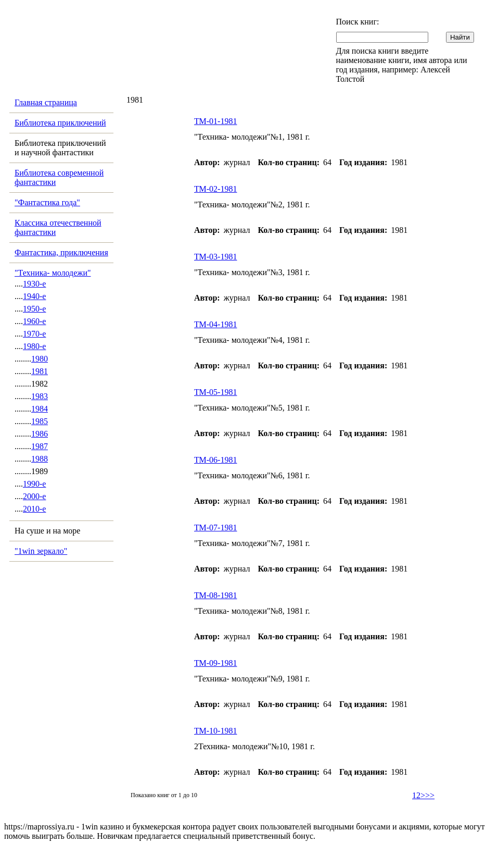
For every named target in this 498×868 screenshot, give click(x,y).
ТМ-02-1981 (215, 188)
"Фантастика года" (47, 202)
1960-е (34, 321)
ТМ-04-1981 (215, 324)
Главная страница (46, 102)
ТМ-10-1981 (215, 730)
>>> (427, 795)
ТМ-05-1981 (215, 392)
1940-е (34, 296)
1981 (39, 371)
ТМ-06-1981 (215, 459)
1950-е (34, 308)
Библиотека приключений (60, 122)
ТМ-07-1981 (215, 527)
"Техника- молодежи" (53, 272)
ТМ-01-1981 (215, 121)
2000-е (34, 496)
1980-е (34, 346)
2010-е (34, 508)
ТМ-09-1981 (215, 663)
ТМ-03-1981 (215, 256)
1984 (39, 408)
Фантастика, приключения (61, 252)
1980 (39, 358)
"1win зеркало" (41, 551)
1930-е (34, 283)
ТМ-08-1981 (215, 595)
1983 (39, 396)
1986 (39, 433)
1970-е (34, 333)
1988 (39, 458)
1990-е (34, 483)
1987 (39, 446)
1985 (39, 421)
